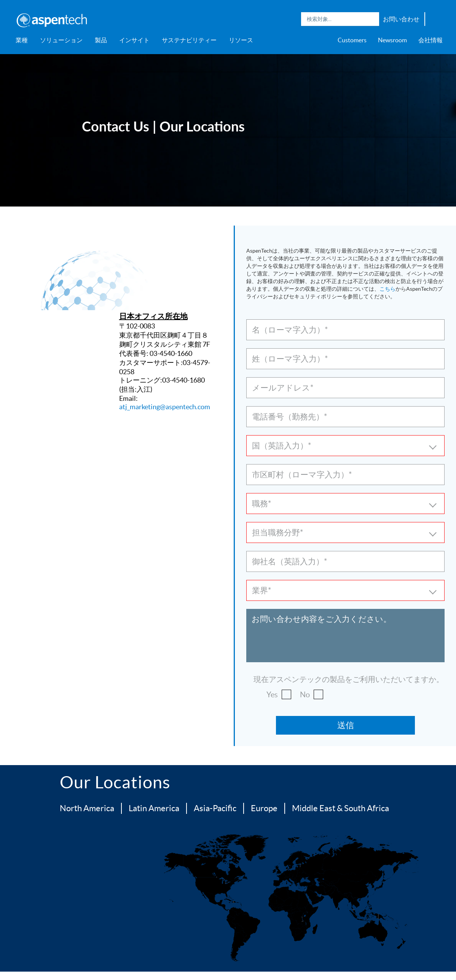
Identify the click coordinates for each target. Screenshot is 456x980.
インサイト (134, 40)
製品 (101, 40)
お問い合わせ (401, 19)
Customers (352, 40)
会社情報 (430, 40)
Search (371, 19)
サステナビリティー (189, 40)
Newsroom (392, 40)
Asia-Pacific (215, 808)
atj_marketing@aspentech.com (164, 407)
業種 (22, 40)
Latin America (154, 808)
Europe (264, 808)
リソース (241, 40)
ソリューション (61, 40)
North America (87, 808)
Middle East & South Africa (340, 808)
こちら (387, 289)
